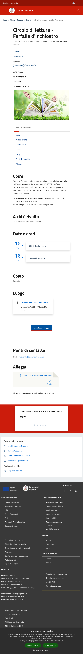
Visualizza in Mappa (41, 328)
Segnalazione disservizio (55, 578)
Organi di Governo (12, 502)
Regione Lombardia (10, 3)
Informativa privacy (12, 614)
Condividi (18, 51)
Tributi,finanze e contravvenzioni (17, 548)
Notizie (48, 540)
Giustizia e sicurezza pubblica (16, 544)
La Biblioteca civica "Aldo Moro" (34, 302)
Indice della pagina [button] (23, 128)
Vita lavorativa (51, 510)
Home (5, 20)
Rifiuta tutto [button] (50, 645)
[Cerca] (78, 10)
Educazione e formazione (14, 540)
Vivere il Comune (17, 20)
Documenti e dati (11, 526)
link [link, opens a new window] (63, 641)
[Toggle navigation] (4, 10)
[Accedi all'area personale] (74, 3)
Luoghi (48, 558)
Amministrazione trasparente (16, 610)
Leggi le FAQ (50, 582)
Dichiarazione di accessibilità (16, 622)
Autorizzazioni (10, 560)
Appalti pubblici (51, 518)
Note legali (9, 618)
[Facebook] (65, 491)
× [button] (80, 630)
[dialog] (41, 641)
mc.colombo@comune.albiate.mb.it (31, 356)
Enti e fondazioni (11, 514)
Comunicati (50, 544)
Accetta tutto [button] (32, 645)
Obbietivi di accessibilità (14, 626)
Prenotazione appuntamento (56, 574)
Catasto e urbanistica (54, 522)
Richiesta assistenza (53, 586)
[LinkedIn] (76, 491)
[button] (42, 650)
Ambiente (8, 552)
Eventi (28, 20)
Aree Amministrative (13, 506)
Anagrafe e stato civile (54, 502)
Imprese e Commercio (54, 514)
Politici (7, 518)
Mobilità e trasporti (53, 529)
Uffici (7, 510)
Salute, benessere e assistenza (16, 556)
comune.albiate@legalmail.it (16, 593)
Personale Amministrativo (15, 522)
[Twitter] (70, 491)
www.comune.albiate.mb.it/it (12, 596)
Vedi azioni (19, 56)
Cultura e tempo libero (54, 506)
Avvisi (48, 548)
